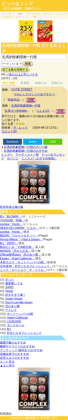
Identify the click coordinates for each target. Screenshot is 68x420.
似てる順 (9, 82)
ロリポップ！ (49, 417)
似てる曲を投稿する (15, 69)
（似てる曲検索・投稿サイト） (21, 8)
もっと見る (7, 361)
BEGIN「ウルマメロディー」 (19, 235)
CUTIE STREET (21, 89)
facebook (12, 141)
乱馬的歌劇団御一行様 (25, 105)
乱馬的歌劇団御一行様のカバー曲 (26, 147)
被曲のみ (41, 82)
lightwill (29, 417)
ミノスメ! (61, 14)
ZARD (9, 287)
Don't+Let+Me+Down (18, 302)
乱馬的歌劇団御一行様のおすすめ (26, 150)
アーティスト (33, 15)
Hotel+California (17, 317)
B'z (9, 329)
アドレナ (11, 310)
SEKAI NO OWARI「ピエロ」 (19, 228)
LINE (53, 141)
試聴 (31, 100)
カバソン (47, 14)
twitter (33, 141)
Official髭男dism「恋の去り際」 (20, 254)
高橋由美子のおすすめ (14, 354)
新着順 (24, 82)
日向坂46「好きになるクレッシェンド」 (26, 266)
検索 (28, 63)
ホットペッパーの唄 (20, 313)
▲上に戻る (7, 365)
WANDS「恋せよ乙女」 (15, 250)
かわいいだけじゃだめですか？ (34, 94)
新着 (20, 15)
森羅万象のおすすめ (13, 342)
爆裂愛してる (14, 283)
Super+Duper (14, 298)
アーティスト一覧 (27, 154)
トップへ (7, 154)
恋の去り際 (12, 306)
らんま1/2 (42, 110)
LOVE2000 (14, 321)
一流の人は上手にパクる (22, 74)
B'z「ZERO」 (9, 243)
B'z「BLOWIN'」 (11, 216)
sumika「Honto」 (11, 224)
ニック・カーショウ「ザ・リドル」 (23, 269)
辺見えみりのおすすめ (14, 357)
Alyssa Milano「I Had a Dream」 (21, 239)
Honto (9, 291)
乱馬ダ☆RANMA (16, 110)
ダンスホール (15, 325)
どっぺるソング (17, 3)
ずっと (9, 279)
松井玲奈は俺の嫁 (11, 206)
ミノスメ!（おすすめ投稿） (39, 158)
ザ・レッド (20, 127)
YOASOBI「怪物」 (12, 220)
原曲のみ (57, 82)
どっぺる (6, 15)
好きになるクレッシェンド (24, 332)
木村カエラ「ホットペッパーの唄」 (23, 262)
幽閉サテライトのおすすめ (17, 346)
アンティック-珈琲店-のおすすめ (21, 350)
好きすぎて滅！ (15, 294)
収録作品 (13, 99)
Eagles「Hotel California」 (17, 258)
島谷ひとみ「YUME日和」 (17, 247)
